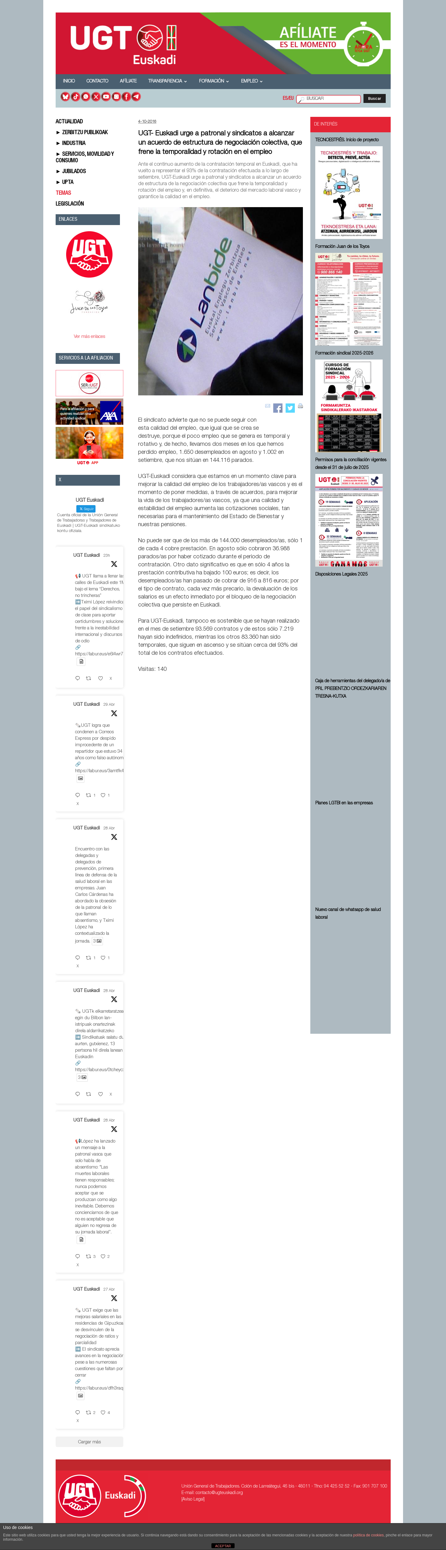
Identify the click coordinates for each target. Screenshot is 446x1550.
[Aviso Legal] (193, 1499)
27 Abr (109, 1290)
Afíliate (128, 81)
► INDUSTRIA (71, 144)
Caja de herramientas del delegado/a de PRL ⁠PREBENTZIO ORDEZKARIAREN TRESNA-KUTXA (352, 689)
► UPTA (65, 182)
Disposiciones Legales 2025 (341, 575)
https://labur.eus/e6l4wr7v (100, 654)
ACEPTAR (223, 1546)
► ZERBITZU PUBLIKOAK (82, 133)
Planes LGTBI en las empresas (344, 803)
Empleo (252, 81)
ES (285, 98)
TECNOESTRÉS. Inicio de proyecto (347, 140)
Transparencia (167, 81)
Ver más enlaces (89, 336)
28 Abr (109, 828)
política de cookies (368, 1535)
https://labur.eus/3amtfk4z (100, 771)
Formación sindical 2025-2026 (344, 353)
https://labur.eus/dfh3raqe (100, 1388)
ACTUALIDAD (69, 122)
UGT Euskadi (86, 555)
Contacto (97, 81)
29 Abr (109, 705)
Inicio (69, 81)
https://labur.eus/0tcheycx (100, 1070)
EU (291, 98)
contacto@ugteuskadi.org (219, 1493)
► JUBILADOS (71, 172)
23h (107, 556)
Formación (214, 81)
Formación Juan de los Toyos (342, 247)
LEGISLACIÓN (70, 204)
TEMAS (63, 193)
